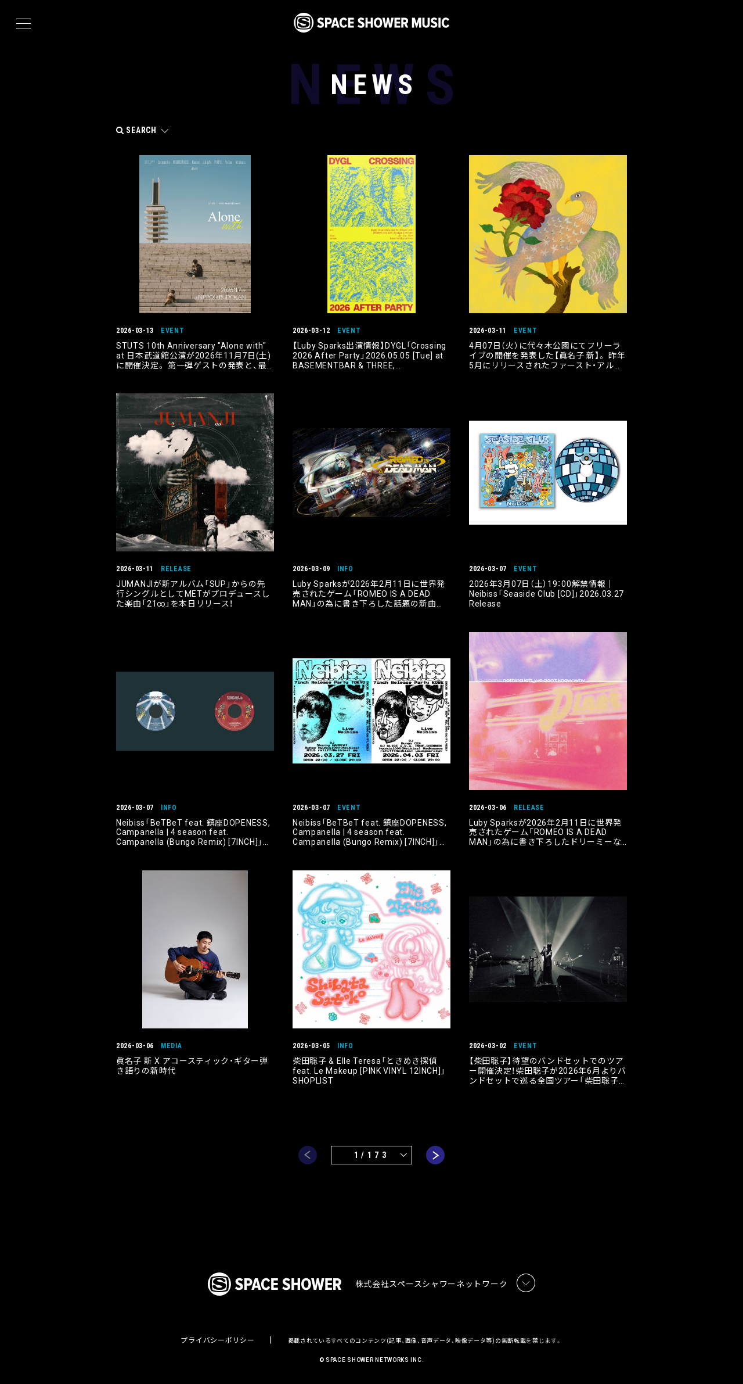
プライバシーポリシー (217, 1341)
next (435, 1155)
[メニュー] (23, 24)
